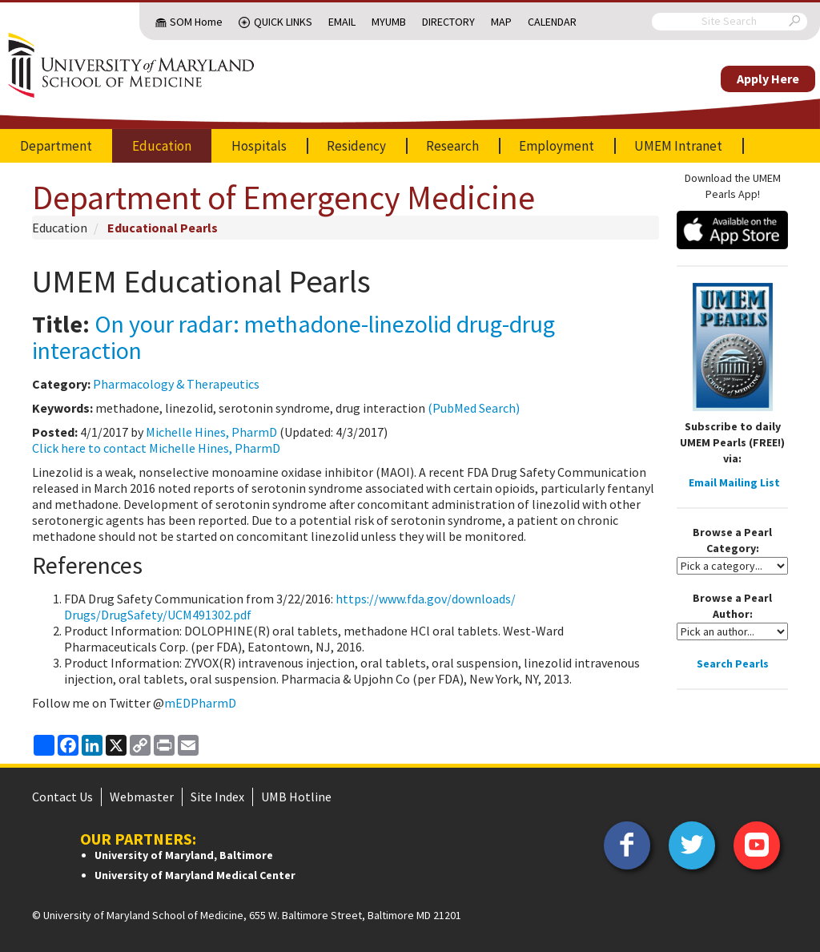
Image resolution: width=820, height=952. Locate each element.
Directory (448, 21)
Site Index (217, 797)
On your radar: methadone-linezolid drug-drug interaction (293, 337)
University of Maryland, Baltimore (183, 855)
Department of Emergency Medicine (283, 197)
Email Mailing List (734, 482)
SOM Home (196, 21)
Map (501, 21)
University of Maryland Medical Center (194, 875)
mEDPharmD (200, 703)
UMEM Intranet (678, 146)
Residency (356, 146)
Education (161, 146)
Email (342, 21)
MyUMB (389, 21)
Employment (556, 146)
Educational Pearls (162, 228)
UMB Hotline (296, 797)
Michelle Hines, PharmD (211, 432)
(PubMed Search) (474, 408)
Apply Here (768, 79)
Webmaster (142, 797)
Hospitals (259, 146)
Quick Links (283, 21)
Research (452, 146)
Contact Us (62, 797)
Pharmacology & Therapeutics (176, 384)
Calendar (552, 21)
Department (56, 146)
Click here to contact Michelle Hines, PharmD (156, 448)
